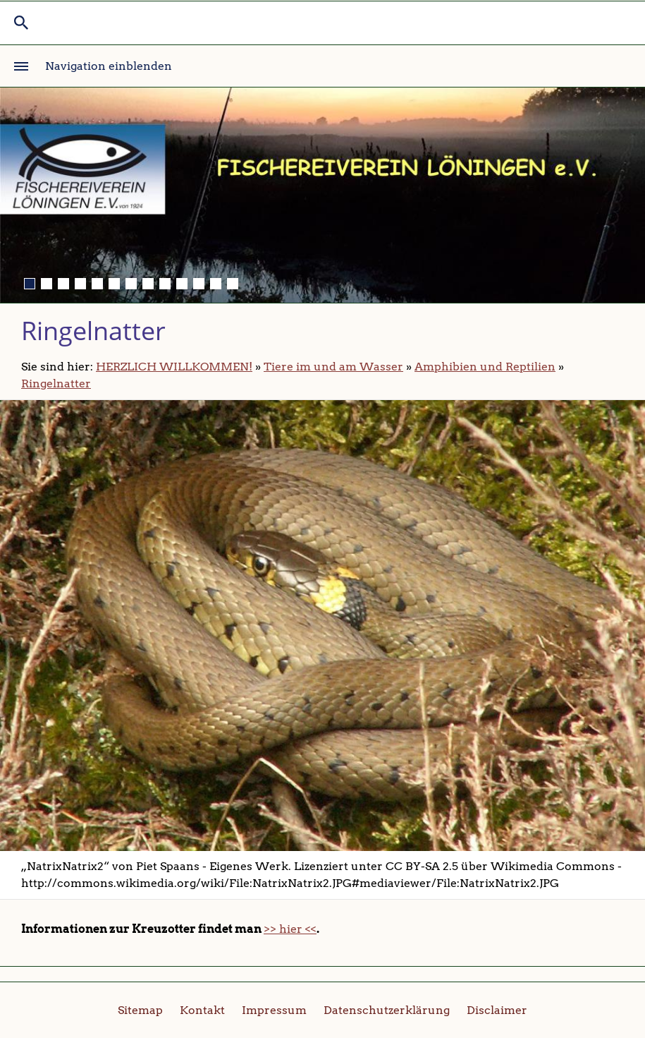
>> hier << (290, 929)
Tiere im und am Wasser (333, 366)
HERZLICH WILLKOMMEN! (174, 366)
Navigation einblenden (108, 66)
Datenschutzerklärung (387, 1010)
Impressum (274, 1010)
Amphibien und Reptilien (484, 366)
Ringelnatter (56, 383)
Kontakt (202, 1010)
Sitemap (140, 1010)
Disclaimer (497, 1010)
